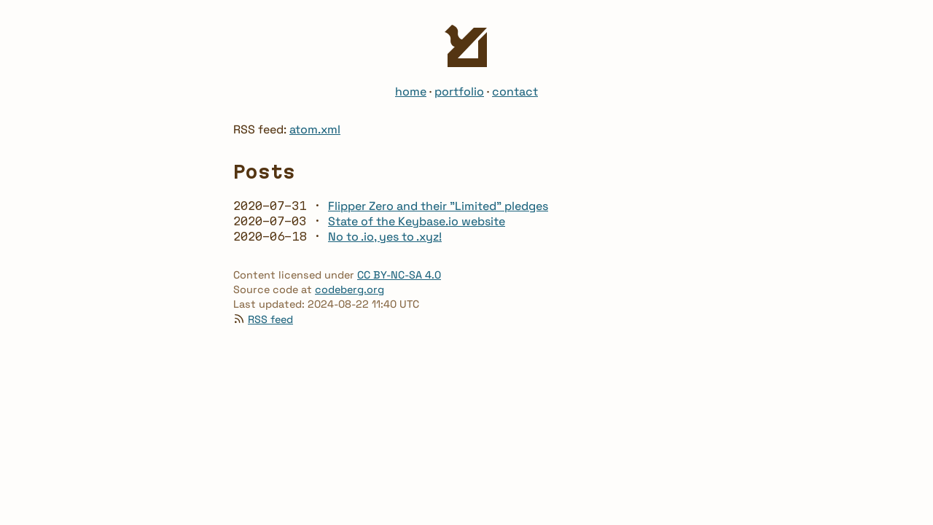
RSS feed (270, 319)
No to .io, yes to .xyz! (385, 236)
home (410, 91)
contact (515, 91)
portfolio (459, 91)
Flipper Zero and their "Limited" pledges (438, 206)
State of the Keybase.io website (416, 221)
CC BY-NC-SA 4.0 (399, 274)
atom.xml (314, 129)
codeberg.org (349, 289)
